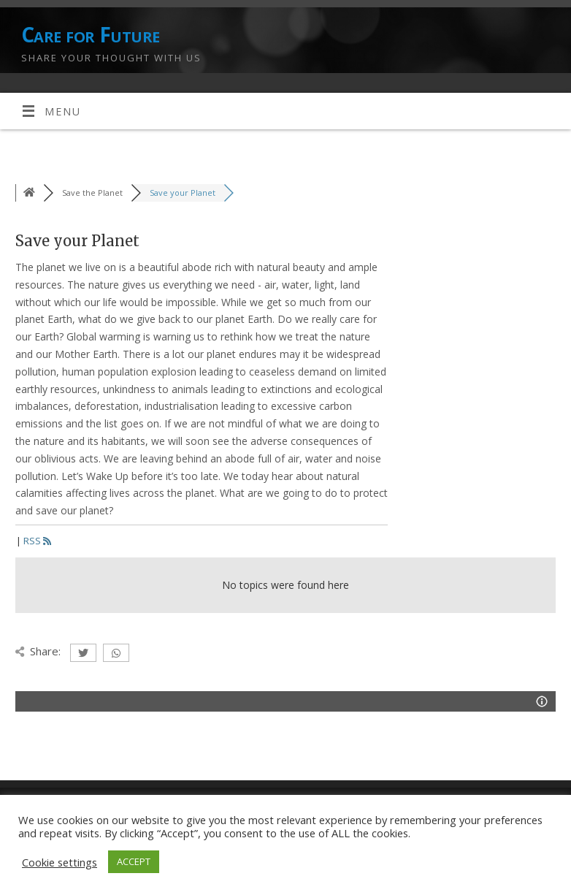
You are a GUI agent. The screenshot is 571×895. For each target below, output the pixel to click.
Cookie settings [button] (59, 862)
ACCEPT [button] (133, 861)
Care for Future (90, 34)
